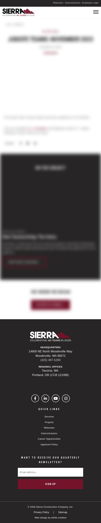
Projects (49, 422)
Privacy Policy (42, 512)
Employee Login (90, 2)
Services (49, 416)
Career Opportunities (49, 439)
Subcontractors (72, 2)
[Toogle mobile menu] (96, 12)
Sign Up (50, 484)
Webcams (58, 2)
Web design (41, 517)
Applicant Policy (49, 444)
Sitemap (62, 512)
